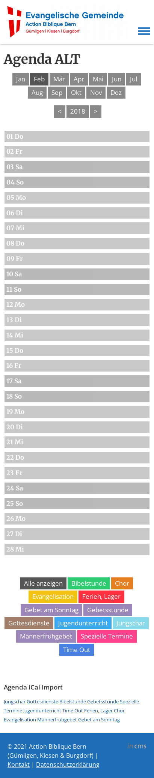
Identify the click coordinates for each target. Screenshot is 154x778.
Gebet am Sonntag (51, 610)
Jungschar (130, 623)
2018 (77, 111)
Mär (59, 79)
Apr (79, 79)
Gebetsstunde (107, 610)
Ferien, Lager (101, 596)
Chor (122, 583)
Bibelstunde (88, 583)
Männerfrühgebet (46, 636)
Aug (37, 92)
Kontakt (19, 764)
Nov (96, 92)
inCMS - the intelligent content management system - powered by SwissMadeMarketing (136, 747)
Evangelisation (53, 596)
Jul (133, 79)
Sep (56, 92)
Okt (76, 92)
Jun (116, 79)
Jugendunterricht (83, 623)
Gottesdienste (29, 623)
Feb (39, 79)
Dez (116, 92)
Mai (98, 79)
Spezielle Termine (107, 636)
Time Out (76, 649)
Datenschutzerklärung (68, 764)
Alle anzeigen (43, 583)
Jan (20, 79)
